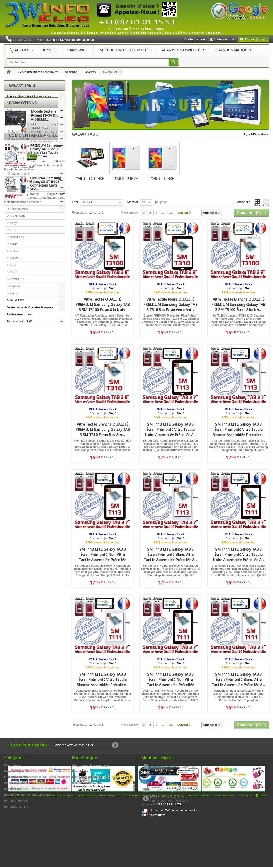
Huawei (14, 286)
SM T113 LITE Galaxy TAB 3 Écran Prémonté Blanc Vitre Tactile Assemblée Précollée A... (170, 554)
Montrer (132, 202)
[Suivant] (184, 213)
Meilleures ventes (16, 777)
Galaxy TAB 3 (19, 145)
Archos (14, 251)
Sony (13, 223)
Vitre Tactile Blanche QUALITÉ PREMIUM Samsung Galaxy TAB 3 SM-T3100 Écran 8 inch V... (238, 304)
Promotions (23, 335)
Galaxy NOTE (19, 138)
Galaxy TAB (18, 131)
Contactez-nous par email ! (168, 790)
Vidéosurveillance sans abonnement (211, 849)
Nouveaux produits (17, 771)
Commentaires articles (36, 402)
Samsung (71, 72)
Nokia (13, 244)
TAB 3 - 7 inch (20, 152)
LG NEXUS (17, 216)
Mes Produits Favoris (87, 783)
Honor (13, 293)
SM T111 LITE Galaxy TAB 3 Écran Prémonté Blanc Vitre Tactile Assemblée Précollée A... (238, 679)
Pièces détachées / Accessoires (38, 72)
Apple (13, 103)
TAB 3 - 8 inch (20, 159)
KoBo (13, 272)
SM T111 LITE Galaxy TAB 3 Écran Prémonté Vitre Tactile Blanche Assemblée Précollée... (102, 679)
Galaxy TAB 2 (19, 124)
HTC (12, 230)
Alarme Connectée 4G (171, 849)
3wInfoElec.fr (87, 849)
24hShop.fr (69, 849)
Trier (75, 202)
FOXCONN (17, 279)
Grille (257, 203)
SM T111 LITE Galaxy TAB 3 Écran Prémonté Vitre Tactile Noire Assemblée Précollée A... (238, 554)
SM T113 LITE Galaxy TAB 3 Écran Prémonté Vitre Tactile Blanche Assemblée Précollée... (238, 429)
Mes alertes (80, 771)
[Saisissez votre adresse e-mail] (85, 745)
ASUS (13, 258)
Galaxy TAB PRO (22, 180)
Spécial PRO (15, 300)
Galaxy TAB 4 (19, 173)
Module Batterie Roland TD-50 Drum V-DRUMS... (46, 348)
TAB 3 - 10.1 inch (22, 166)
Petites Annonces (19, 314)
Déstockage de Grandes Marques (30, 307)
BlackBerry (16, 237)
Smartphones (19, 209)
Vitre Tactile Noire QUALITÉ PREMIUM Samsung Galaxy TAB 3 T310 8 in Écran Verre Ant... (170, 304)
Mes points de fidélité (87, 777)
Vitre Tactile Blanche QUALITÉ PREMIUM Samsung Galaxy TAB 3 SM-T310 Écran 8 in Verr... (102, 429)
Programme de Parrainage (90, 765)
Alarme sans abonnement (139, 849)
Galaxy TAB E (19, 194)
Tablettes (90, 72)
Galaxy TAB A (19, 187)
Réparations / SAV (19, 321)
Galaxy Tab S (19, 202)
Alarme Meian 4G (109, 849)
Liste (266, 203)
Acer (12, 265)
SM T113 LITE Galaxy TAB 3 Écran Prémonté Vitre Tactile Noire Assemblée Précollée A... (170, 429)
